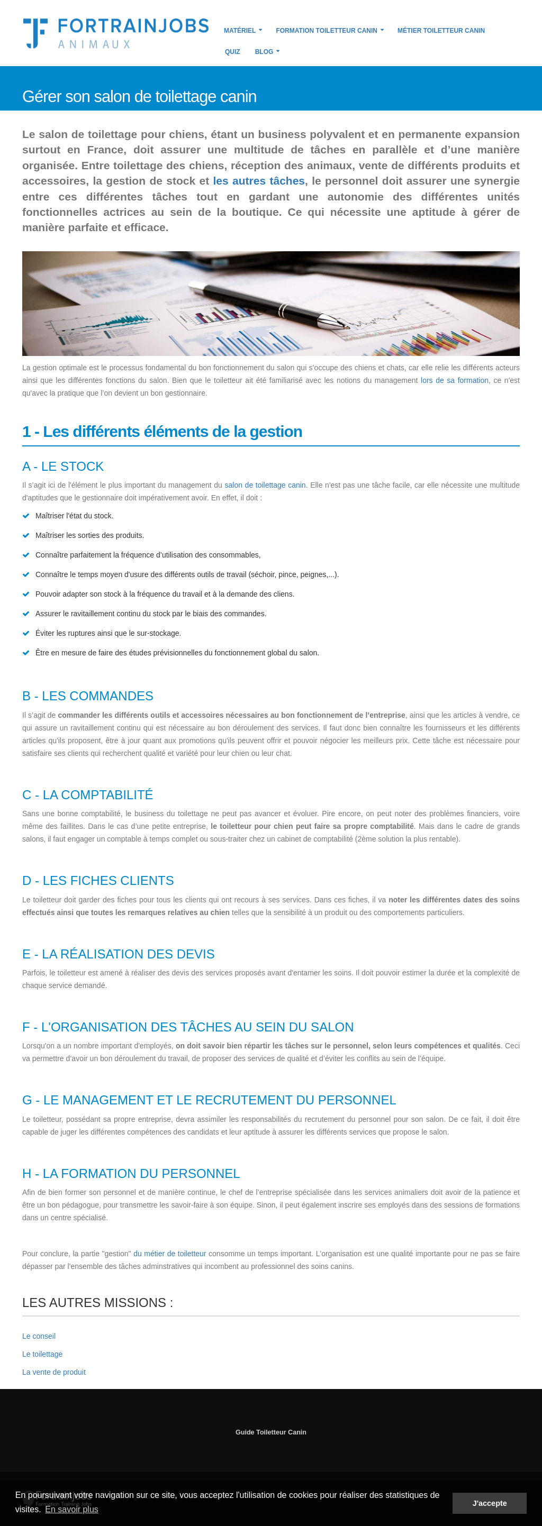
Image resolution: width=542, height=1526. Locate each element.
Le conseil (39, 1336)
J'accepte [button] (490, 1503)
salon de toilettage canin (265, 485)
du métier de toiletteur (169, 1253)
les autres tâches (259, 181)
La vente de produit (54, 1372)
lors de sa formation (455, 380)
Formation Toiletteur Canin (326, 30)
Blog (264, 52)
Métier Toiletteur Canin (441, 30)
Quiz (232, 52)
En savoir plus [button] (71, 1509)
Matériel (240, 30)
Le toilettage (42, 1354)
